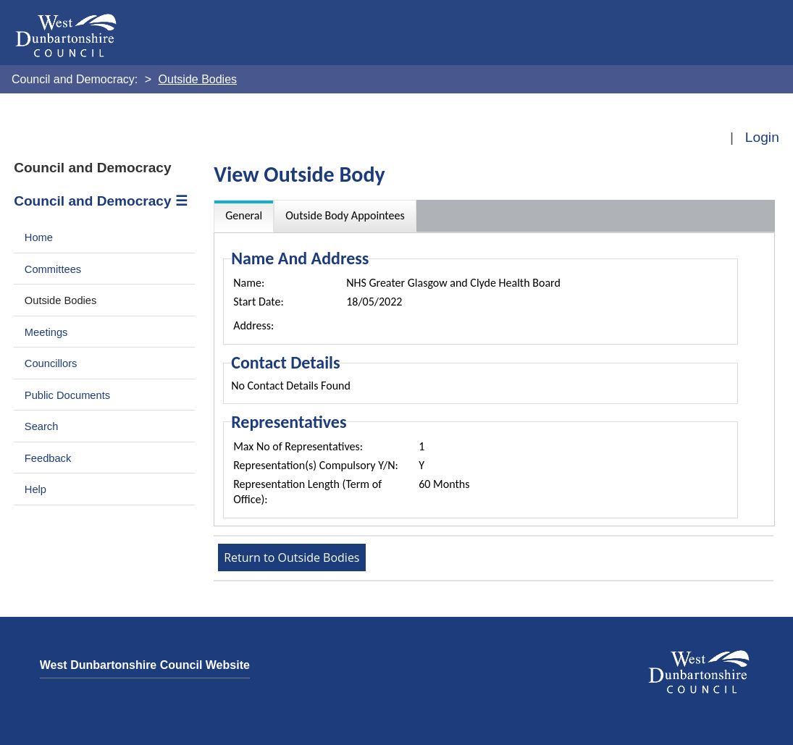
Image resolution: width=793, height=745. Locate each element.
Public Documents (67, 395)
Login (762, 137)
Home (39, 237)
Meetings (46, 332)
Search (42, 426)
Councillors (51, 363)
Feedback (48, 458)
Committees (53, 269)
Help (35, 489)
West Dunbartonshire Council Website (145, 665)
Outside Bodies (61, 300)
